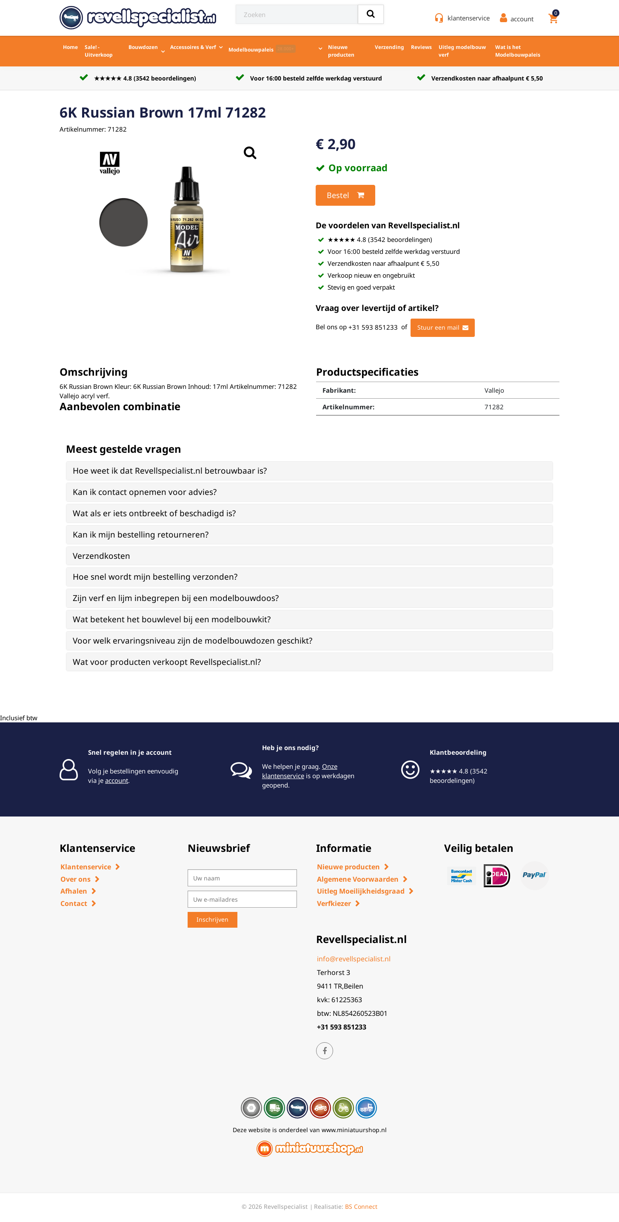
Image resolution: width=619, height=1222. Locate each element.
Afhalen (73, 891)
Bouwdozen (143, 47)
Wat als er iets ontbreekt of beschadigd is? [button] (154, 513)
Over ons (75, 879)
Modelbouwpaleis (262, 49)
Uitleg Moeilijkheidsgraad (361, 891)
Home (70, 47)
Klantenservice (85, 866)
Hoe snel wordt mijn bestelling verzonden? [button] (155, 576)
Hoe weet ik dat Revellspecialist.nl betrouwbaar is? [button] (170, 470)
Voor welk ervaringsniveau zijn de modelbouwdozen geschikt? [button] (192, 640)
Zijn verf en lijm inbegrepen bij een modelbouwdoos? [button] (176, 598)
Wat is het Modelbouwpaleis (517, 50)
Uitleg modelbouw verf (462, 50)
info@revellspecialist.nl (354, 958)
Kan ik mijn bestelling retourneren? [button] (140, 534)
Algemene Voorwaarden (358, 879)
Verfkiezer (334, 903)
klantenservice (469, 18)
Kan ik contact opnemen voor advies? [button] (145, 491)
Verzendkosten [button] (101, 555)
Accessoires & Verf (193, 47)
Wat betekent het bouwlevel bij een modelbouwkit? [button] (172, 619)
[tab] (309, 471)
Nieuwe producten (341, 50)
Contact (73, 903)
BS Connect (361, 1206)
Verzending (389, 47)
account (116, 780)
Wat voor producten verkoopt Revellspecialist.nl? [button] (167, 661)
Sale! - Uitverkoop (99, 50)
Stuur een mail (442, 328)
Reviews (421, 47)
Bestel (345, 195)
